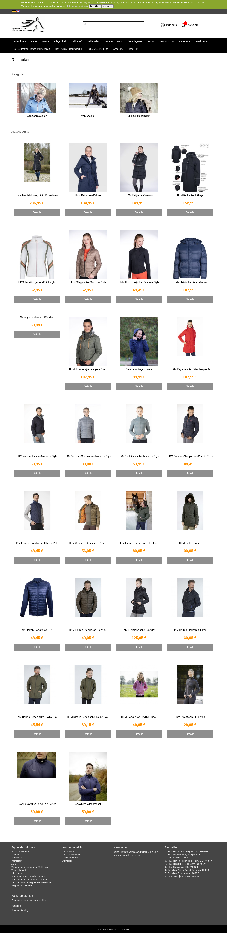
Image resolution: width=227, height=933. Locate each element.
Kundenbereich (72, 847)
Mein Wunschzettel (71, 854)
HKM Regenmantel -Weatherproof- (190, 369)
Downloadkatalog (19, 910)
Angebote (118, 49)
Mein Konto (172, 25)
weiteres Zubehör (113, 41)
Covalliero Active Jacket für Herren (36, 804)
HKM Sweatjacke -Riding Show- (139, 717)
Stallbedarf (76, 41)
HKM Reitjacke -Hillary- (190, 195)
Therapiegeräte (134, 41)
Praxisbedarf (202, 41)
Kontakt (15, 854)
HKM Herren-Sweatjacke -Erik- (37, 630)
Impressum (16, 861)
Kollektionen (20, 41)
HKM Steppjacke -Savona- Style (88, 282)
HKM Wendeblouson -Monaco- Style (37, 456)
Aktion (150, 41)
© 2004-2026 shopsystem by (113, 929)
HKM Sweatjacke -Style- (180, 876)
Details (37, 212)
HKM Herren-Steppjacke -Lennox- (88, 630)
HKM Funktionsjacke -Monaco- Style (139, 456)
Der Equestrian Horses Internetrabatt (32, 49)
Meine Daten (68, 851)
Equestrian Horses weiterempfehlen (28, 900)
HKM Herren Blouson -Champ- (190, 630)
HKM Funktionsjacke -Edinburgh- (36, 282)
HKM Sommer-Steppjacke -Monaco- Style (88, 456)
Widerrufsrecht (18, 870)
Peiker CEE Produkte (97, 49)
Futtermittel (184, 41)
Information (16, 873)
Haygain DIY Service (21, 885)
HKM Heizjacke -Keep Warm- (190, 282)
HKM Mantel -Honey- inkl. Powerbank (37, 195)
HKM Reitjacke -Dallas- (88, 195)
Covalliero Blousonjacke (180, 873)
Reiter (34, 41)
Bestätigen (95, 6)
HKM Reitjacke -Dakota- (139, 195)
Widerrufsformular (20, 851)
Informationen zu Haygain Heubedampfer (31, 882)
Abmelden (67, 861)
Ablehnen (107, 6)
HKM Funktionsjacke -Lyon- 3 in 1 (88, 369)
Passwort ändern (70, 857)
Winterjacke (88, 116)
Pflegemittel (60, 41)
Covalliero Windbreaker (88, 804)
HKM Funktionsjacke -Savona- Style (139, 282)
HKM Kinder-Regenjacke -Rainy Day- (88, 717)
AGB (13, 864)
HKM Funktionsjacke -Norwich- (139, 630)
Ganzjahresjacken (37, 116)
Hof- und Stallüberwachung (68, 49)
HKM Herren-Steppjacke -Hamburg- (139, 543)
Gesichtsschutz (166, 41)
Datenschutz (17, 857)
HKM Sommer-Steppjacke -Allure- (88, 543)
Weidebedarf (93, 41)
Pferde (45, 41)
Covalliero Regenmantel (139, 369)
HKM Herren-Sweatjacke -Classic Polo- (37, 543)
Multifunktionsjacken (139, 116)
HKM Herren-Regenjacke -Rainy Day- (37, 717)
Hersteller (132, 49)
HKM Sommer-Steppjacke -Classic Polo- (190, 456)
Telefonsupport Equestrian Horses (28, 876)
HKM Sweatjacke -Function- (190, 717)
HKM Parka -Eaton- (190, 543)
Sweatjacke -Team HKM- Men (37, 317)
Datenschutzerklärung (77, 6)
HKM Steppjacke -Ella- (179, 867)
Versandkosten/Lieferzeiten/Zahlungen (30, 867)
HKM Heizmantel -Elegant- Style (184, 851)
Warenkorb (192, 25)
